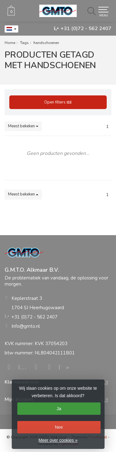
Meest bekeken (23, 126)
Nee (59, 427)
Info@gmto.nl (25, 326)
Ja (59, 408)
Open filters (57, 102)
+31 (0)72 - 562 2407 (86, 28)
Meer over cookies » (57, 440)
